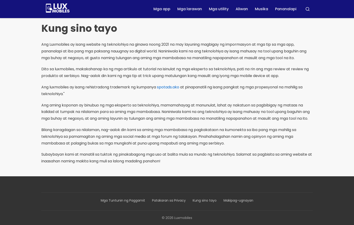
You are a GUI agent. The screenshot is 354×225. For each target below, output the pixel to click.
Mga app (161, 9)
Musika (261, 9)
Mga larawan (189, 9)
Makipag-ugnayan (238, 200)
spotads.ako (168, 87)
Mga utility (219, 9)
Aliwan (242, 9)
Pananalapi (285, 9)
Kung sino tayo (205, 200)
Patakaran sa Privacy (169, 200)
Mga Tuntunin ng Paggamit (123, 200)
